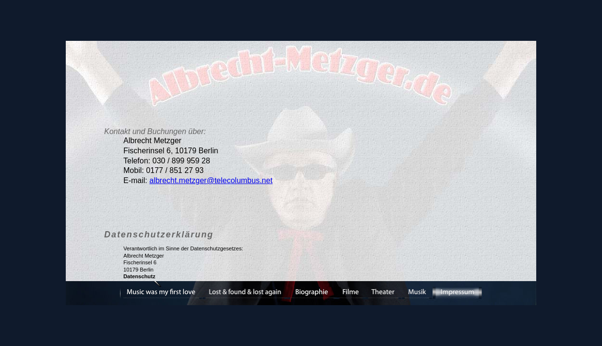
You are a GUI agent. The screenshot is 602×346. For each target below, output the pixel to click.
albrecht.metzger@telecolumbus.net (210, 180)
